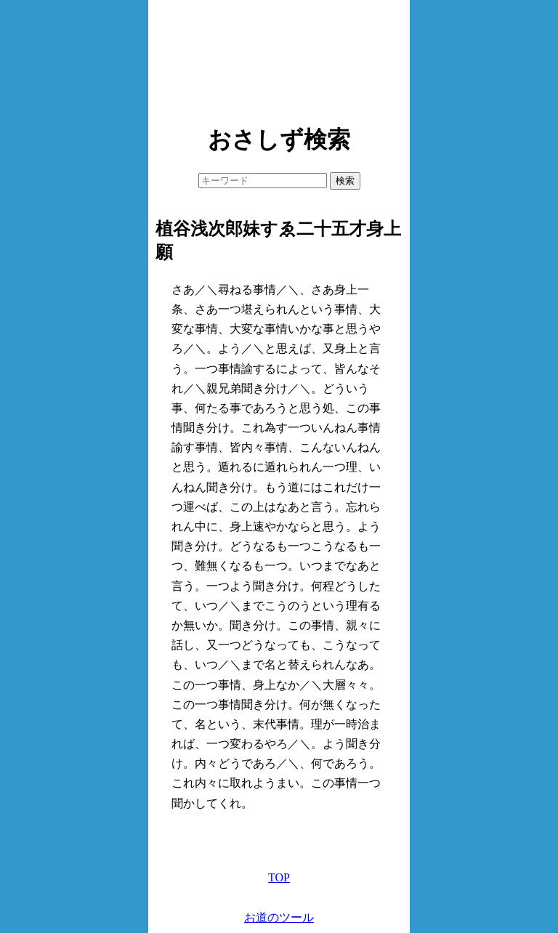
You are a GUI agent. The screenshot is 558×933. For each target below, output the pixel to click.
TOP (279, 877)
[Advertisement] (279, 58)
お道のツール (279, 917)
